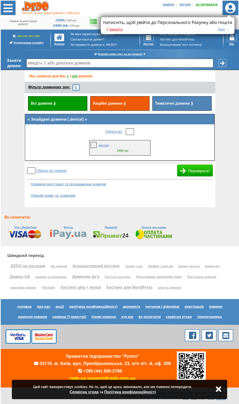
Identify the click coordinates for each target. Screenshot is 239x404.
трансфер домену (23, 287)
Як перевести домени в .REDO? (93, 45)
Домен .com (134, 266)
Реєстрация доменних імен (159, 277)
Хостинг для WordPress (129, 287)
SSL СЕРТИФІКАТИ (207, 4)
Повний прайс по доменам (53, 195)
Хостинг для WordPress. (177, 39)
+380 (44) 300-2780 (26, 39)
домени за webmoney (51, 277)
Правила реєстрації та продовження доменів (68, 184)
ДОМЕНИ (168, 4)
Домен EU (212, 266)
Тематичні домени (174, 103)
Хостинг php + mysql (80, 287)
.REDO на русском (27, 266)
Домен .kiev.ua (189, 266)
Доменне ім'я (85, 276)
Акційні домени (109, 103)
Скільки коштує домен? (87, 39)
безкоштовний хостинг (96, 266)
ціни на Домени (169, 287)
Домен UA (20, 276)
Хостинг (48, 287)
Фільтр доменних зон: (49, 87)
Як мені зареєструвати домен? (92, 34)
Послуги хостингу (118, 277)
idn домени (59, 266)
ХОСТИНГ (185, 4)
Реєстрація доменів (201, 277)
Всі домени (43, 103)
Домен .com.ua (160, 266)
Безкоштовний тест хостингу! (181, 45)
